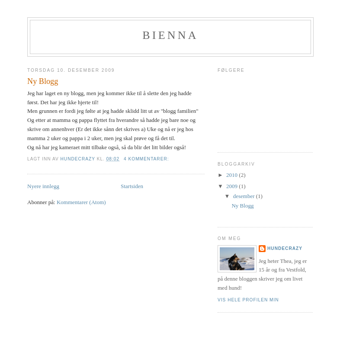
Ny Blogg (42, 81)
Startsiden (132, 186)
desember (244, 196)
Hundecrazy (284, 248)
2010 (232, 175)
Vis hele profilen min (248, 299)
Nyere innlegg (43, 186)
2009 (232, 186)
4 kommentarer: (147, 159)
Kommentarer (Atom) (81, 202)
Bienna (170, 35)
